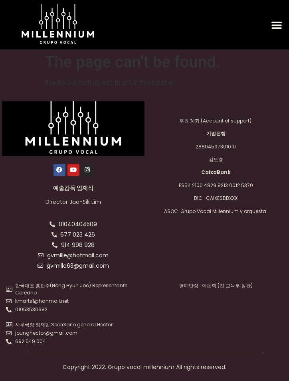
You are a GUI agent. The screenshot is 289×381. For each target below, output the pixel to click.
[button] (276, 24)
